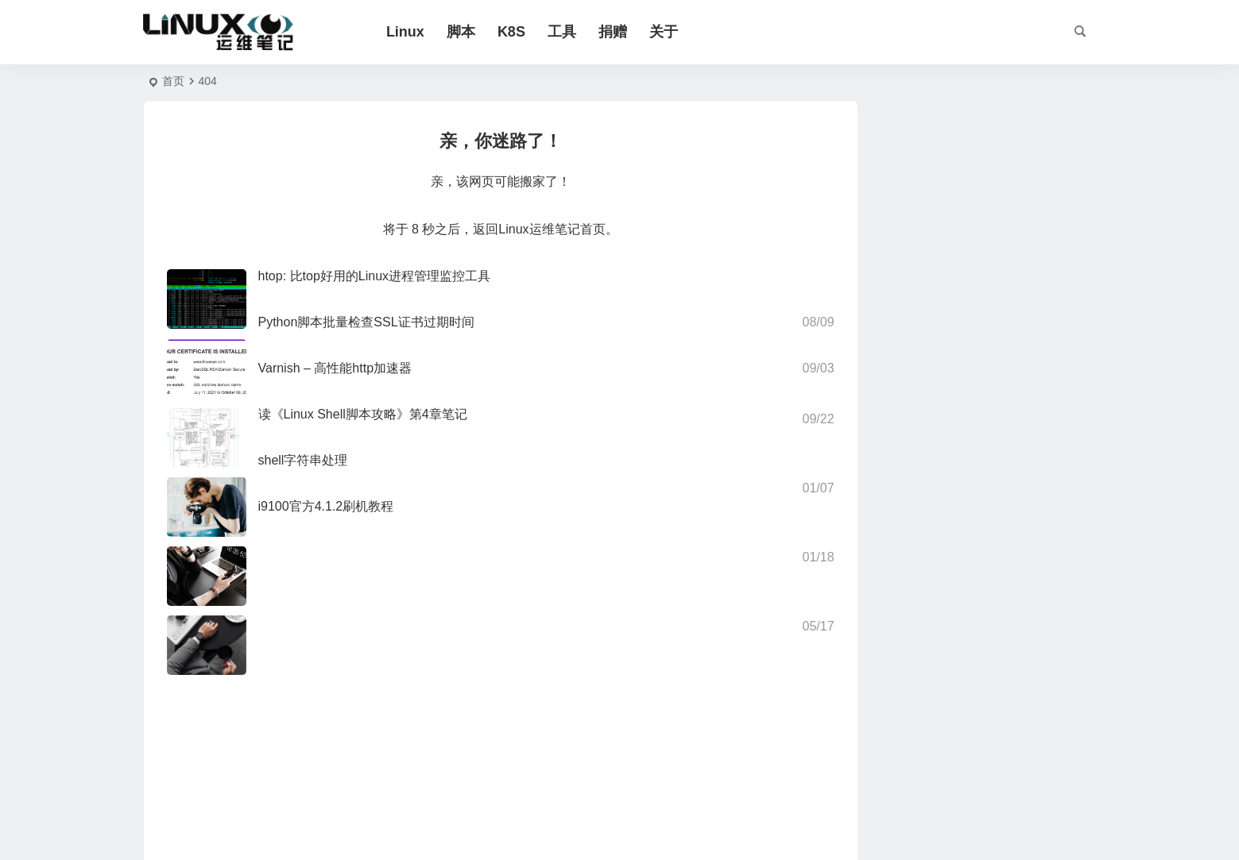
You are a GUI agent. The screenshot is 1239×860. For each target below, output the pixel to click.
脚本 (467, 32)
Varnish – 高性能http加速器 (335, 368)
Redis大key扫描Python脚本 (1012, 369)
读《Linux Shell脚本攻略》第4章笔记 (362, 414)
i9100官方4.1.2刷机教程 (326, 506)
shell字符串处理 (303, 460)
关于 (670, 32)
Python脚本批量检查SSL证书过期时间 (366, 322)
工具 (568, 32)
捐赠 (619, 32)
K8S (518, 32)
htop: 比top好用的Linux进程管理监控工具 (374, 276)
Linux (412, 32)
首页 (173, 81)
